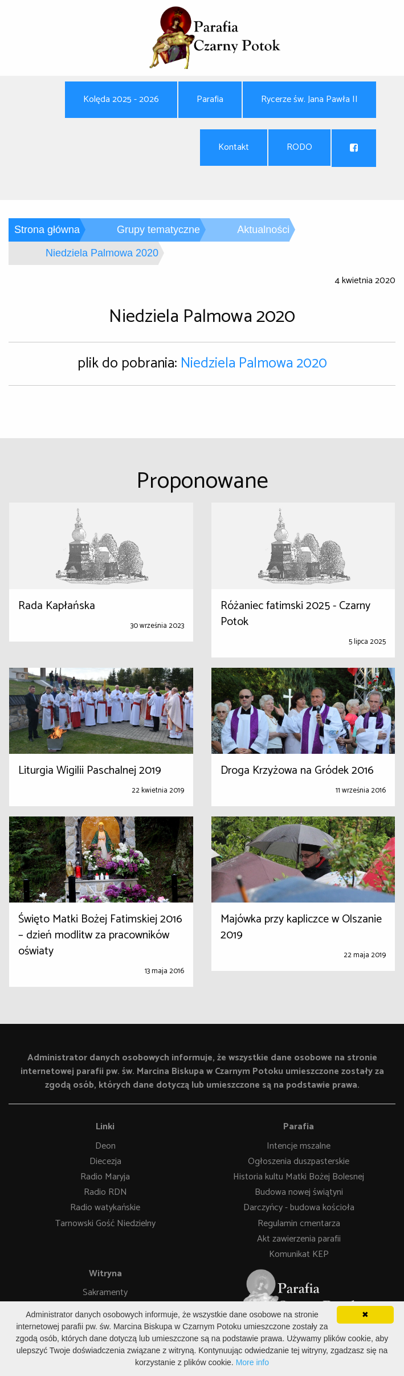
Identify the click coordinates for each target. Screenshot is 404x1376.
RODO (299, 147)
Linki (105, 1126)
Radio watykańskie (105, 1208)
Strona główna (47, 229)
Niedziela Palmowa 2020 (254, 363)
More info (252, 1362)
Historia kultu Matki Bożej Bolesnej (298, 1177)
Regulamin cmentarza (299, 1223)
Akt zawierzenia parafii (299, 1239)
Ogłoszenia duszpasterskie (298, 1161)
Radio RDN (105, 1193)
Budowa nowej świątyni (299, 1193)
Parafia (210, 99)
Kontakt (233, 147)
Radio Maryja (105, 1177)
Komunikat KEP (299, 1254)
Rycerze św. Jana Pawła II (309, 99)
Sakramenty (105, 1293)
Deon (105, 1146)
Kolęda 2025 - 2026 (121, 99)
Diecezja (105, 1161)
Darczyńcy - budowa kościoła (298, 1208)
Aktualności (263, 229)
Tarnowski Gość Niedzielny (105, 1223)
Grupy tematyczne (158, 229)
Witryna (105, 1273)
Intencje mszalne (298, 1146)
